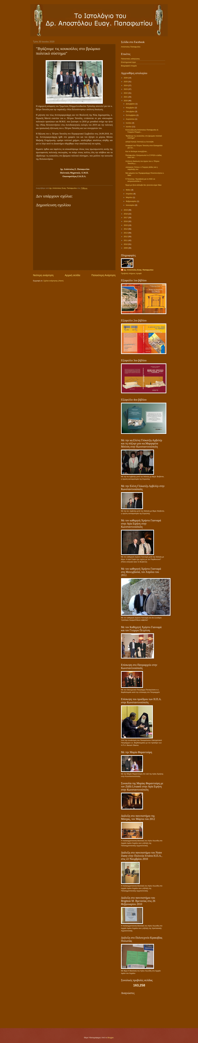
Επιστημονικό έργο (128, 62)
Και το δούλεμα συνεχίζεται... (136, 151)
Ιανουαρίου (130, 205)
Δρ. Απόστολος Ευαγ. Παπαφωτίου (138, 270)
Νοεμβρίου (130, 108)
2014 (126, 229)
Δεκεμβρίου (130, 104)
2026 (126, 78)
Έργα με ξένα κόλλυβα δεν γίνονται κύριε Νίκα (143, 185)
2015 (126, 225)
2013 (126, 233)
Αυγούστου (130, 119)
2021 (126, 97)
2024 (126, 85)
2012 (126, 236)
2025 (126, 82)
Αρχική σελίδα (72, 275)
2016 (126, 221)
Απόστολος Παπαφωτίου (130, 47)
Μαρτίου (129, 197)
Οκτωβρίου (130, 111)
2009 (126, 248)
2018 (126, 214)
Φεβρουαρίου (131, 201)
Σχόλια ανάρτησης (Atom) (53, 281)
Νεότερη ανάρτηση (43, 275)
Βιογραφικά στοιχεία (129, 66)
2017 (126, 217)
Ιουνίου (129, 127)
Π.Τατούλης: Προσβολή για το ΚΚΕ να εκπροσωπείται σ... (140, 180)
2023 (126, 89)
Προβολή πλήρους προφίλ (131, 273)
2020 (126, 101)
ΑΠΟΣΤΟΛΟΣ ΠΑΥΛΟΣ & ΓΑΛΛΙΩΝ (139, 142)
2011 (126, 240)
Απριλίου (129, 194)
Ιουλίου (129, 123)
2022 (126, 93)
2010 (126, 244)
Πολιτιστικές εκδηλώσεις (130, 59)
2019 (126, 210)
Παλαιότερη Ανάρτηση (103, 275)
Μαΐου (128, 190)
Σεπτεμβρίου (131, 115)
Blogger (111, 1038)
